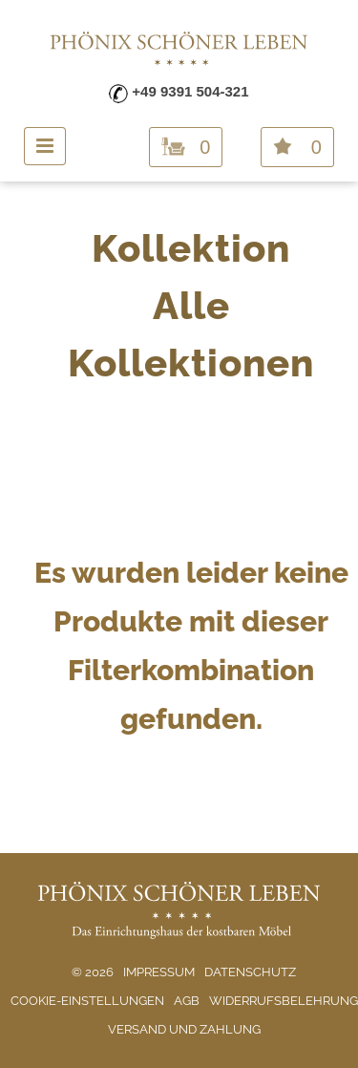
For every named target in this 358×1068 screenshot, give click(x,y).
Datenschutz (250, 972)
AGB (187, 1000)
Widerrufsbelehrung (283, 1000)
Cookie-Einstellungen (87, 1000)
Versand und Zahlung (184, 1029)
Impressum (159, 972)
